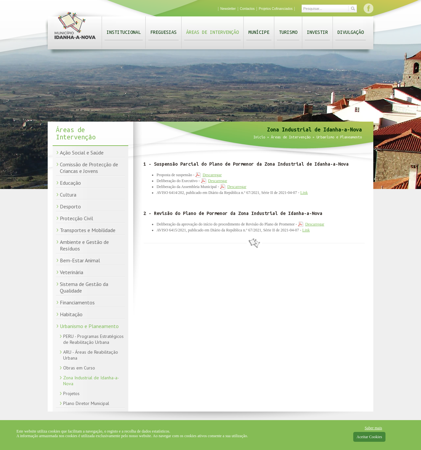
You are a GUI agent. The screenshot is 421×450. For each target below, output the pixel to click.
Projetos (71, 393)
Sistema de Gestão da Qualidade (84, 287)
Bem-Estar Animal (80, 260)
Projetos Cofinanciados (276, 9)
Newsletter (228, 9)
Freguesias (163, 32)
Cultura (68, 194)
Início (259, 137)
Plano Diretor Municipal (86, 403)
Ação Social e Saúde (82, 152)
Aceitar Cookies (369, 437)
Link (304, 192)
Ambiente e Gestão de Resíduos (84, 245)
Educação (70, 182)
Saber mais (373, 428)
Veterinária (71, 272)
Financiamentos (77, 302)
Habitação (71, 314)
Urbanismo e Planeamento (89, 326)
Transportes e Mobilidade (87, 230)
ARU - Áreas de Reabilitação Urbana (90, 355)
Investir (317, 32)
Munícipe (258, 32)
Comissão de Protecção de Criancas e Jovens (89, 167)
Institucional (124, 32)
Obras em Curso (79, 368)
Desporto (70, 206)
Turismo (288, 32)
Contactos (247, 9)
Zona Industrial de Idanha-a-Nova (91, 381)
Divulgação (350, 32)
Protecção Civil (76, 218)
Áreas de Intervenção (212, 32)
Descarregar (212, 175)
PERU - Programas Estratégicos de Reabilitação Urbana (93, 339)
